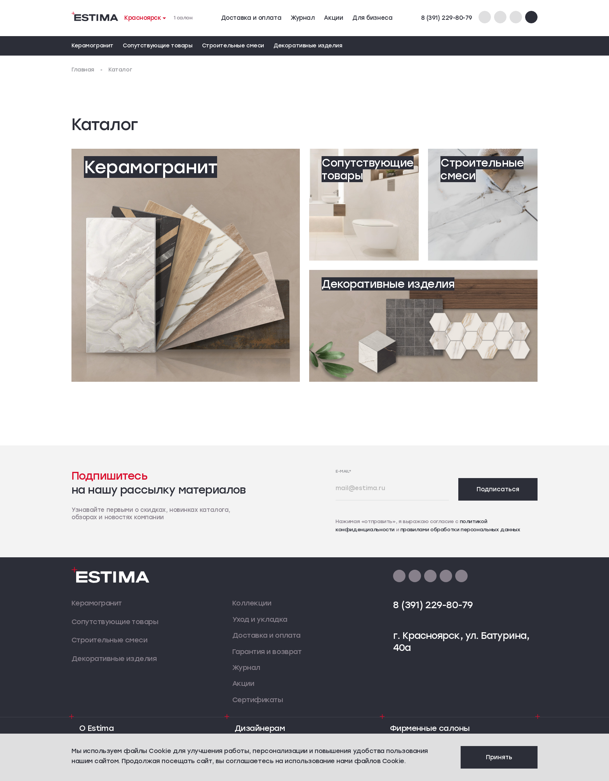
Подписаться (498, 489)
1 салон (183, 18)
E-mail (343, 471)
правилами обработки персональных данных (460, 529)
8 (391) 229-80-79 (446, 17)
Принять (499, 757)
